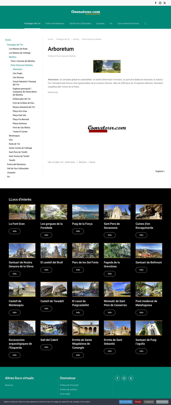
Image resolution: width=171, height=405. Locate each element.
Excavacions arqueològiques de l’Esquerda (20, 344)
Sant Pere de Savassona (112, 226)
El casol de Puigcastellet (80, 303)
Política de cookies (68, 389)
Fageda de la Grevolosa (112, 264)
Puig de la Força (82, 224)
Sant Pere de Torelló (18, 152)
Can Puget (17, 73)
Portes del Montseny (54, 23)
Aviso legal (65, 393)
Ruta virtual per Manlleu (66, 56)
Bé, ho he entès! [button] (125, 402)
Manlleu (12, 57)
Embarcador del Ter (22, 98)
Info (14, 231)
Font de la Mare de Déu (23, 103)
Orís (11, 139)
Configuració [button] (149, 402)
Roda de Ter (14, 143)
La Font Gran (17, 224)
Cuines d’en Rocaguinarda (144, 226)
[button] (145, 23)
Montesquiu (14, 135)
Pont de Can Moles (21, 127)
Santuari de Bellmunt (149, 262)
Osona (8, 39)
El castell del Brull (52, 262)
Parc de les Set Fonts (85, 262)
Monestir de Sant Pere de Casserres (115, 303)
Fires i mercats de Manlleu (23, 61)
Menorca (9, 385)
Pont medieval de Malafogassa (146, 303)
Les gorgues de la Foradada (52, 226)
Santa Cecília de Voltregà (20, 148)
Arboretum (17, 69)
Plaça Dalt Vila (19, 115)
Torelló (12, 160)
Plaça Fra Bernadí (21, 119)
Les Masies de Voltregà (19, 52)
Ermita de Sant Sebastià (113, 342)
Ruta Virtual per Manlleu (22, 65)
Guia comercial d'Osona (128, 23)
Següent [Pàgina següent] (160, 171)
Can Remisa (18, 77)
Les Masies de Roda (18, 48)
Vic (111, 23)
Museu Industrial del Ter (24, 107)
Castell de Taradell (52, 301)
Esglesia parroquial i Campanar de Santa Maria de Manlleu (25, 91)
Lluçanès (100, 23)
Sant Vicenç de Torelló (19, 156)
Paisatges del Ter (15, 44)
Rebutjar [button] (138, 402)
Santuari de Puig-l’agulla (146, 342)
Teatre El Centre (20, 131)
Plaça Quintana (20, 123)
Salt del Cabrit (49, 340)
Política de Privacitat (69, 385)
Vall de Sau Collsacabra (80, 23)
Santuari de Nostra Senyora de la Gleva (21, 264)
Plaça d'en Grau (20, 111)
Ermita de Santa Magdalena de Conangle (82, 344)
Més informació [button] (162, 402)
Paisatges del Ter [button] (32, 23)
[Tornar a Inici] (85, 12)
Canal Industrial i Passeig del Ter (24, 83)
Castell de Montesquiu (16, 303)
